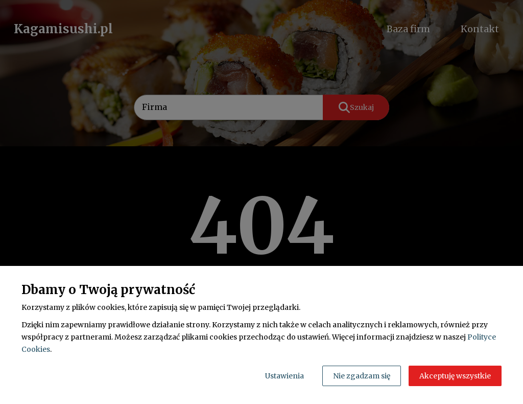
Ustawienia (284, 375)
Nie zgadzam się (361, 375)
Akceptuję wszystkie (455, 375)
